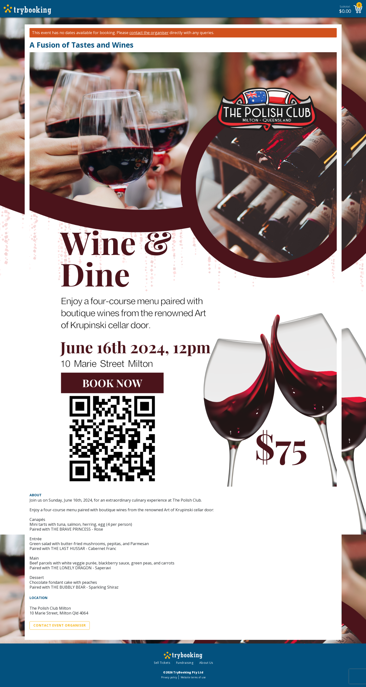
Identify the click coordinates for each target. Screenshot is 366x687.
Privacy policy (169, 677)
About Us (206, 663)
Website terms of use (193, 677)
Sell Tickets (162, 663)
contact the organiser (149, 32)
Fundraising (185, 663)
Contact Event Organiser (59, 625)
